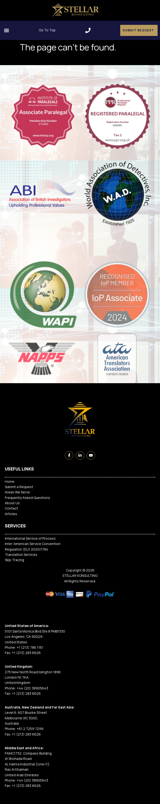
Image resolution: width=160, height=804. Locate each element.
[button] (88, 30)
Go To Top (47, 30)
